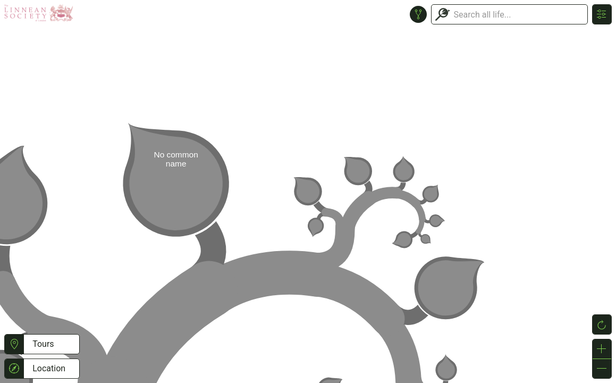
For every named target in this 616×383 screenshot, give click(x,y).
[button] (14, 344)
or (308, 191)
